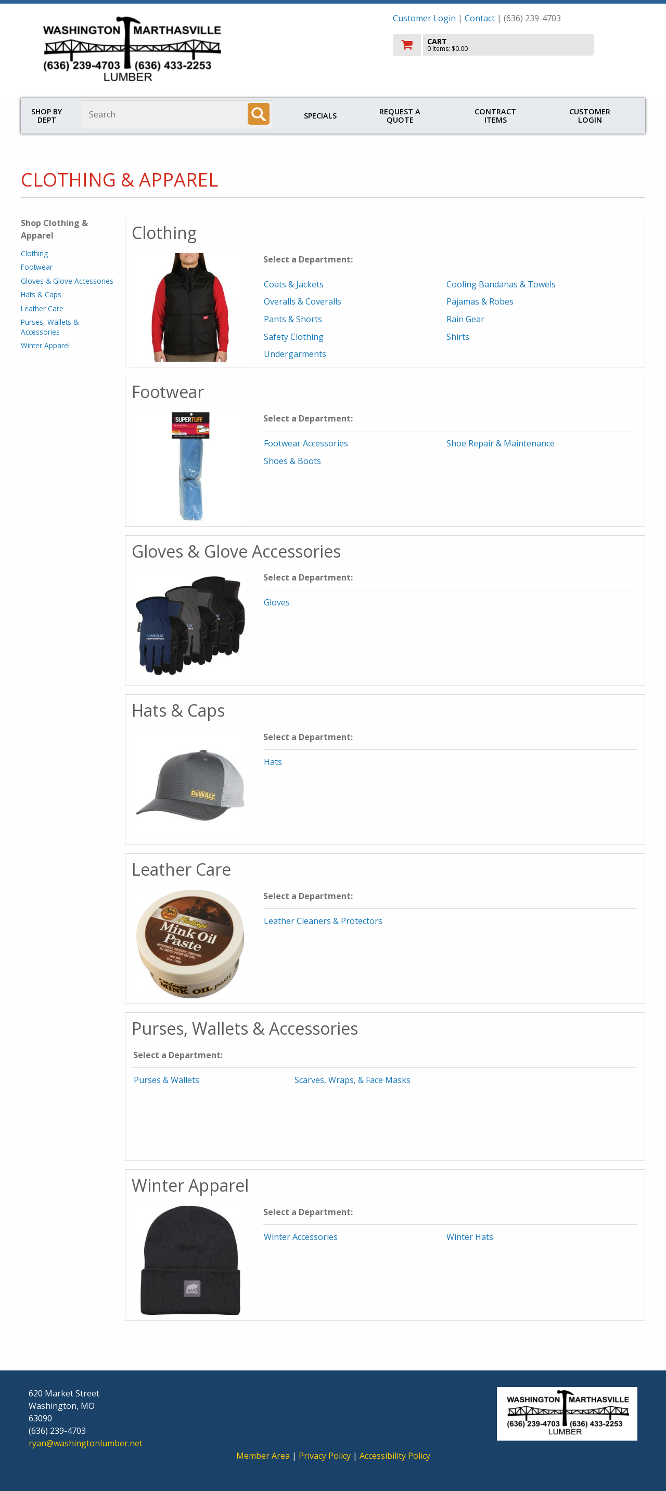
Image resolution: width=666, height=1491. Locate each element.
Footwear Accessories (306, 443)
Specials (320, 116)
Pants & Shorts (293, 319)
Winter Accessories (301, 1237)
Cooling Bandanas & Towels (501, 284)
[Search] (259, 114)
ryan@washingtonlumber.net (86, 1443)
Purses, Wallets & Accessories (50, 326)
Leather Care (42, 308)
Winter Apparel (45, 345)
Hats (273, 762)
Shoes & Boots (292, 461)
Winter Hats (469, 1237)
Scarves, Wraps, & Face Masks (352, 1080)
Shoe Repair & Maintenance (500, 443)
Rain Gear (465, 319)
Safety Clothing (294, 336)
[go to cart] (515, 45)
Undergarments (295, 354)
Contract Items (495, 116)
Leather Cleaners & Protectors (323, 921)
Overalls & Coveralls (302, 301)
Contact (480, 18)
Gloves (277, 602)
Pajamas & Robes (480, 301)
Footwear (37, 267)
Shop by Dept (46, 116)
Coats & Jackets (294, 284)
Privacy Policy (326, 1455)
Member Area (263, 1455)
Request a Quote (399, 116)
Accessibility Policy (395, 1455)
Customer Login (424, 18)
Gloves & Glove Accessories (67, 281)
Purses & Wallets (166, 1080)
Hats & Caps (41, 294)
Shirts (457, 336)
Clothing (34, 253)
